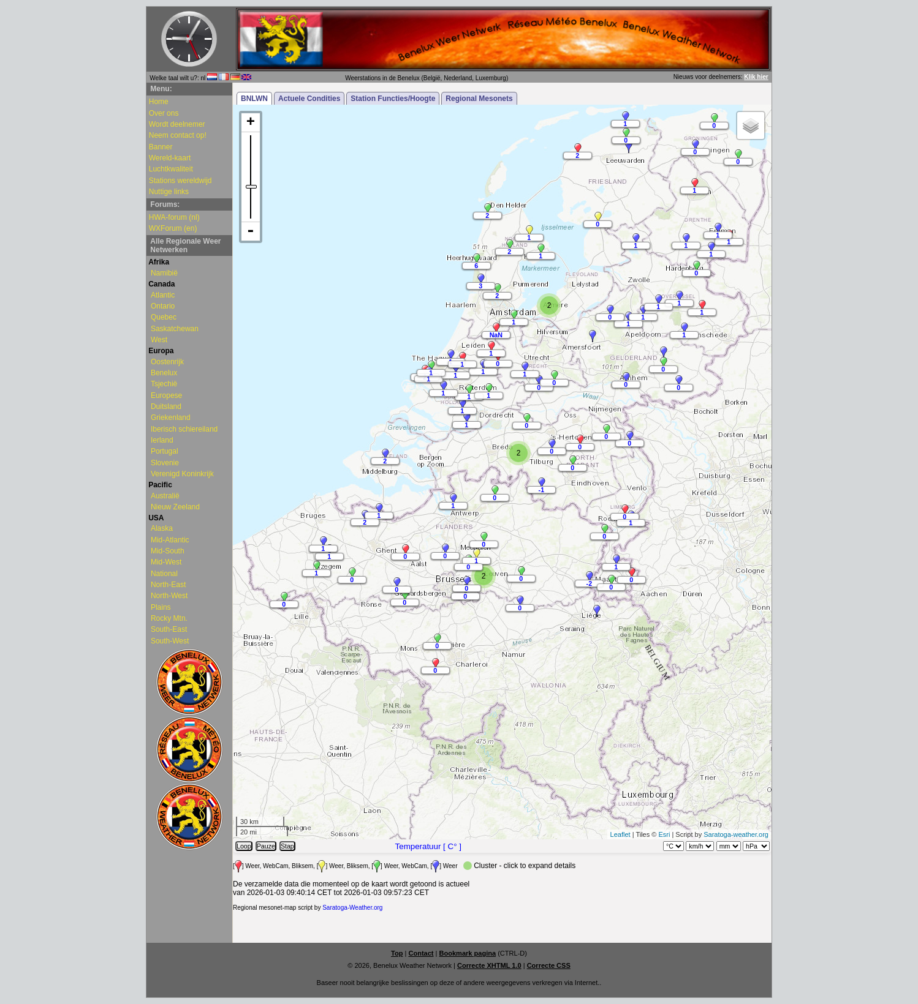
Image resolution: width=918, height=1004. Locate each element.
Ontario (163, 306)
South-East (169, 629)
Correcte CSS (549, 965)
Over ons (164, 113)
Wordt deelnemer (177, 124)
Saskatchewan (175, 328)
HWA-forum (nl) (174, 217)
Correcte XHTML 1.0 (489, 965)
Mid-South (167, 551)
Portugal (164, 451)
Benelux (164, 373)
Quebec (163, 317)
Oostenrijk (167, 362)
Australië (165, 496)
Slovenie (165, 463)
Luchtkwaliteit (171, 169)
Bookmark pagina (467, 953)
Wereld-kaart (170, 158)
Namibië (164, 273)
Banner (161, 147)
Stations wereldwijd (180, 180)
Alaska (162, 528)
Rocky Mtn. (169, 618)
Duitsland (166, 406)
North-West (169, 595)
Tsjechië (164, 384)
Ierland (162, 440)
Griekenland (171, 417)
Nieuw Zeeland (175, 507)
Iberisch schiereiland (184, 429)
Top (397, 953)
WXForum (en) (173, 228)
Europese (166, 395)
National (164, 573)
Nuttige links (169, 191)
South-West (170, 641)
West (159, 339)
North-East (168, 584)
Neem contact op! (178, 135)
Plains (161, 607)
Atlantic (163, 295)
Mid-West (166, 562)
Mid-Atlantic (170, 540)
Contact (420, 953)
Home (159, 101)
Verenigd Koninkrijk (182, 474)
